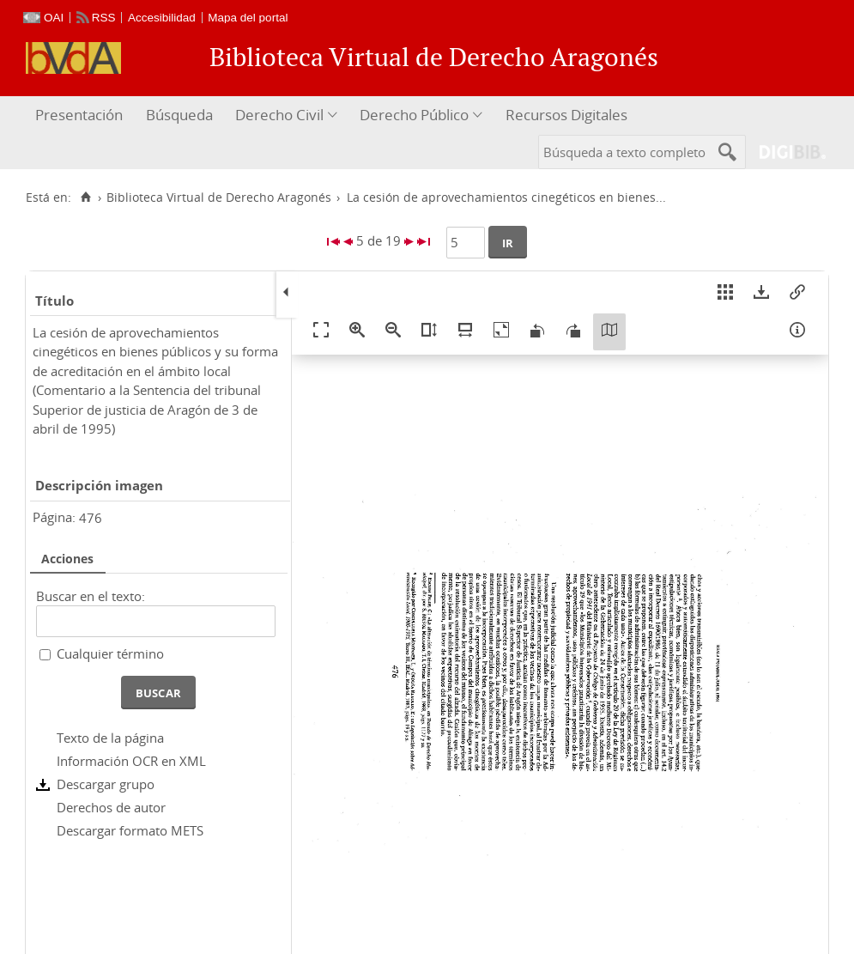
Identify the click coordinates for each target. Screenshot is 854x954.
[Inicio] (85, 197)
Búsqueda (179, 115)
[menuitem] (81, 115)
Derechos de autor (111, 807)
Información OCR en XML (131, 760)
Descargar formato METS (130, 830)
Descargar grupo (105, 784)
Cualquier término (110, 653)
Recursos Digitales (566, 115)
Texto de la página (110, 737)
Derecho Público (414, 115)
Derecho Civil (279, 115)
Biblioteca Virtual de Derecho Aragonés (218, 197)
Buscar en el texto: (90, 596)
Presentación (79, 115)
